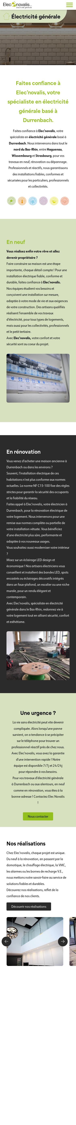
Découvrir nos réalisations (28, 906)
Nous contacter (38, 816)
